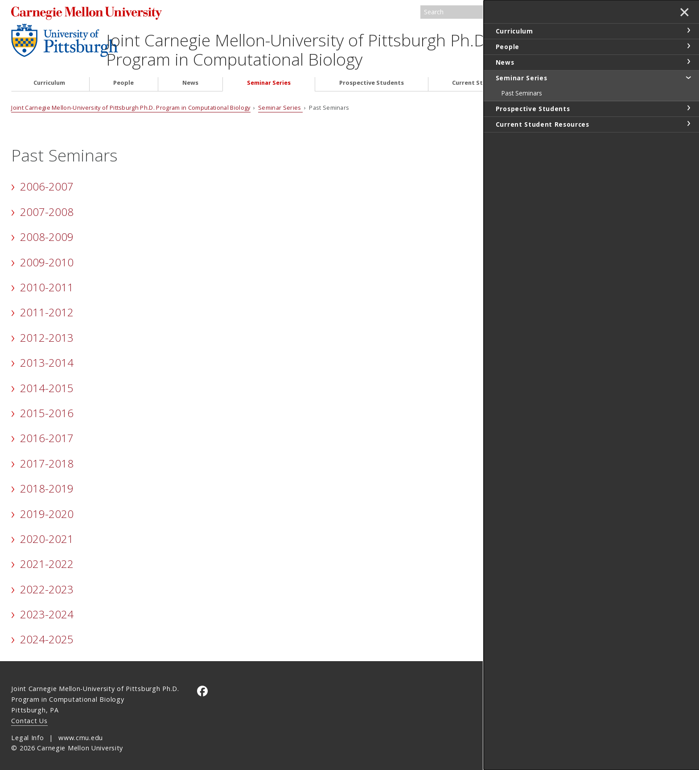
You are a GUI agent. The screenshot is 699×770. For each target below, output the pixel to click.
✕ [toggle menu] (684, 13)
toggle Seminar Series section (688, 77)
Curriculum (49, 77)
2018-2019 (47, 482)
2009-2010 (47, 255)
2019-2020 (47, 507)
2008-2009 (47, 231)
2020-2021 (47, 533)
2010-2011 (47, 281)
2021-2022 (47, 558)
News (190, 77)
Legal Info (27, 731)
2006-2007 (47, 180)
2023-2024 (47, 608)
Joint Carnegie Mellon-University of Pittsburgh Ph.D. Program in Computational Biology (318, 44)
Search (548, 12)
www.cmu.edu (80, 731)
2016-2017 (47, 432)
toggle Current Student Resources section (688, 123)
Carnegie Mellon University (96, 13)
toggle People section (688, 46)
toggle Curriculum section (688, 30)
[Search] (487, 12)
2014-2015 (47, 381)
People (123, 77)
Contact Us (29, 714)
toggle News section (688, 61)
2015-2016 (47, 407)
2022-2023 (47, 582)
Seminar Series (269, 77)
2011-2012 (47, 306)
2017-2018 (47, 457)
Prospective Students (371, 77)
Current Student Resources (492, 77)
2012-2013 (47, 331)
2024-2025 (47, 633)
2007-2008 (47, 205)
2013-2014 (47, 356)
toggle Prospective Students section (688, 108)
